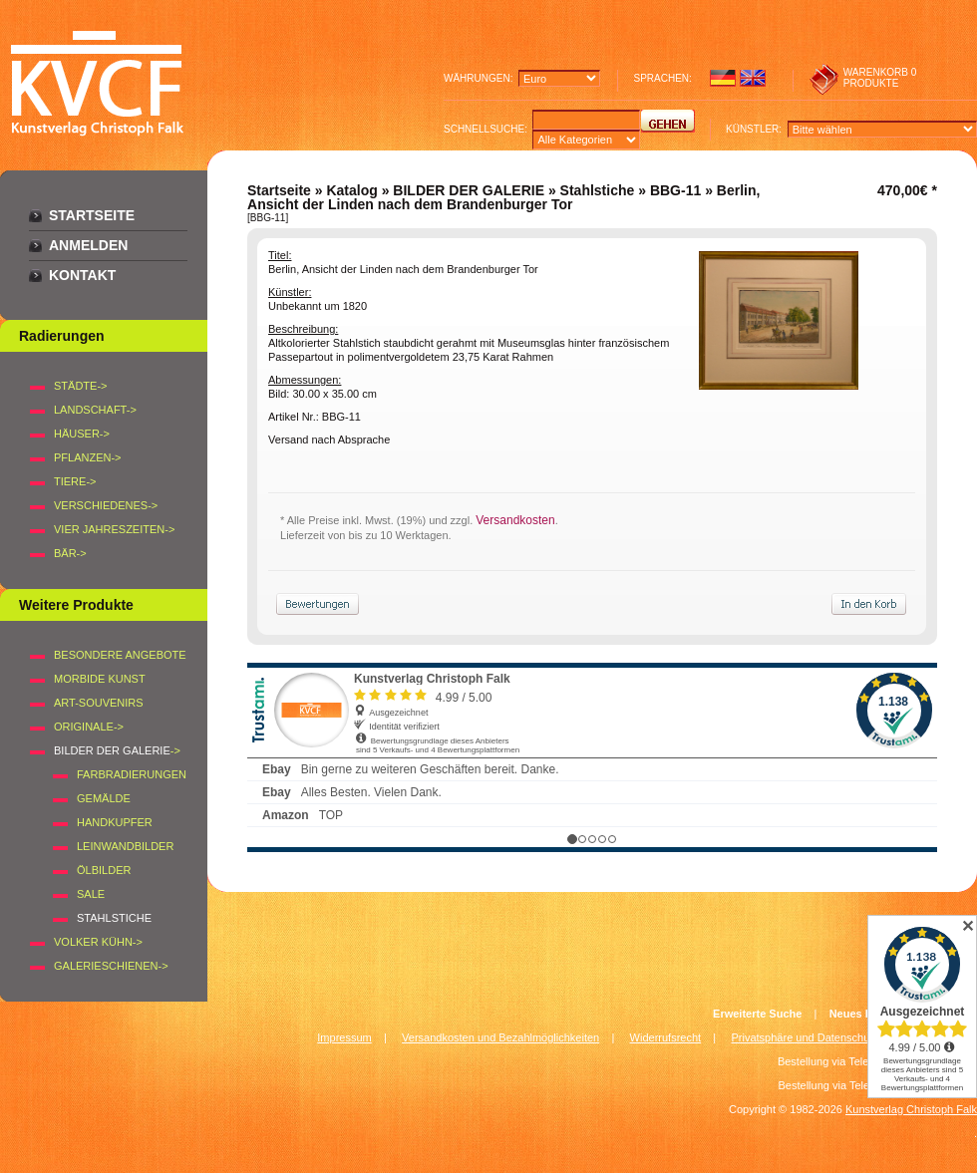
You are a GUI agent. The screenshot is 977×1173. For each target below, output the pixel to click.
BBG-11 (675, 190)
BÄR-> (70, 553)
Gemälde (104, 798)
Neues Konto (863, 1014)
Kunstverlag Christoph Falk (911, 1109)
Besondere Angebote (120, 655)
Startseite (92, 215)
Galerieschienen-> (111, 966)
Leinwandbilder (125, 846)
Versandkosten (515, 520)
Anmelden (88, 245)
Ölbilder (104, 870)
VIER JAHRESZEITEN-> (114, 529)
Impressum (344, 1037)
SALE (91, 894)
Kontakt (82, 275)
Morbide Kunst (100, 679)
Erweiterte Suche (757, 1014)
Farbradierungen (131, 774)
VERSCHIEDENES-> (106, 505)
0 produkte (880, 78)
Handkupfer (115, 822)
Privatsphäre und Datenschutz (805, 1037)
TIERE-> (75, 481)
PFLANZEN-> (88, 457)
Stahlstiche (597, 190)
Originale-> (89, 727)
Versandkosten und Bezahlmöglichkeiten (500, 1037)
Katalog (351, 190)
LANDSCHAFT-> (95, 410)
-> (117, 750)
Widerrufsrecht (666, 1037)
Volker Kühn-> (98, 942)
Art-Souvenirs (99, 703)
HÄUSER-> (82, 434)
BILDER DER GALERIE (468, 190)
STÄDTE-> (80, 386)
